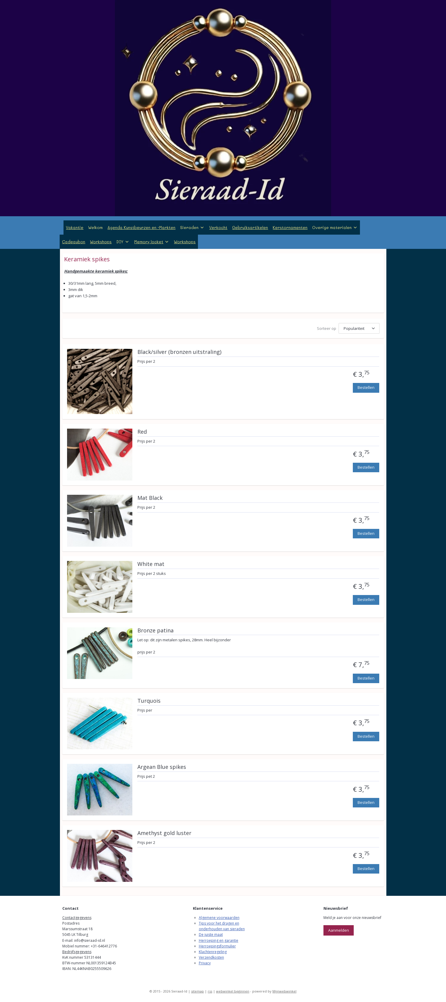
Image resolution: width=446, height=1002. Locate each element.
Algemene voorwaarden (219, 917)
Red (142, 432)
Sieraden (192, 227)
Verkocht (218, 227)
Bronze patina (155, 630)
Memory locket (151, 241)
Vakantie (74, 227)
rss (210, 991)
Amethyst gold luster (164, 833)
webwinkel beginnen (232, 991)
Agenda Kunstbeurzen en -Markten (141, 227)
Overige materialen (335, 227)
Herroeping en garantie (218, 940)
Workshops (101, 241)
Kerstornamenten (290, 227)
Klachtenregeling (213, 951)
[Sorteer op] (359, 328)
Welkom (95, 227)
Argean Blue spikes (161, 767)
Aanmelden (338, 930)
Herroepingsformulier (217, 946)
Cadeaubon (73, 241)
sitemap (197, 991)
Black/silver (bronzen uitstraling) (179, 352)
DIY (122, 241)
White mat (150, 564)
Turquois (148, 701)
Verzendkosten (211, 957)
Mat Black (149, 498)
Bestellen (365, 387)
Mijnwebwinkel (284, 991)
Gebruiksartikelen (250, 227)
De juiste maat (211, 934)
